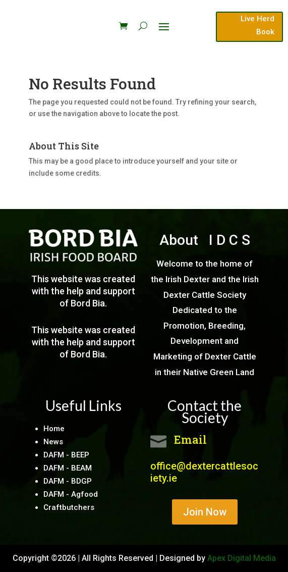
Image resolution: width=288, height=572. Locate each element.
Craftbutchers (68, 507)
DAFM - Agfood (70, 494)
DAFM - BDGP (67, 481)
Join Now (204, 512)
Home (54, 428)
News (53, 441)
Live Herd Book (257, 25)
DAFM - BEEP (66, 454)
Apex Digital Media (241, 558)
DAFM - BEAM (67, 468)
